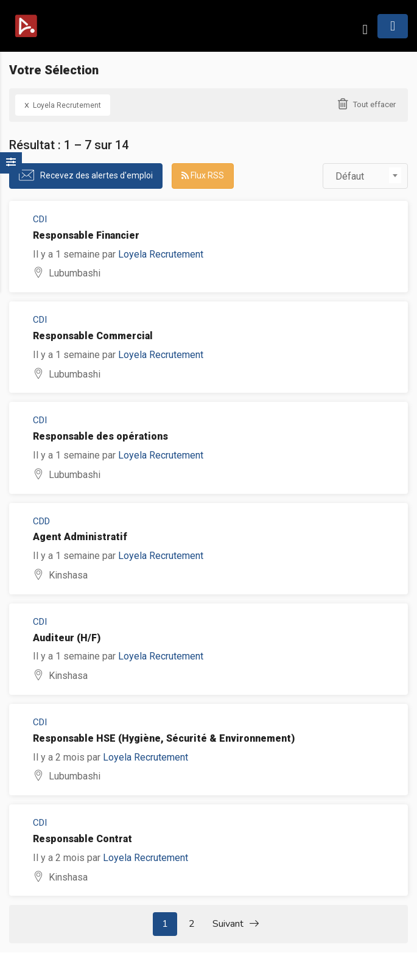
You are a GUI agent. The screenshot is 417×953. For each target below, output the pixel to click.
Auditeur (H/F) (66, 638)
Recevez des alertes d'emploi (96, 175)
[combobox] (365, 176)
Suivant (235, 924)
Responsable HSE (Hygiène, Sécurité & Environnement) (164, 738)
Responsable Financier (86, 235)
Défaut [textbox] (349, 176)
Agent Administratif (80, 537)
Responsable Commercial (93, 336)
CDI (40, 219)
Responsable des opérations (100, 436)
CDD (41, 521)
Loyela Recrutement (62, 105)
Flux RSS (202, 175)
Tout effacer (374, 104)
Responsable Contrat (82, 839)
